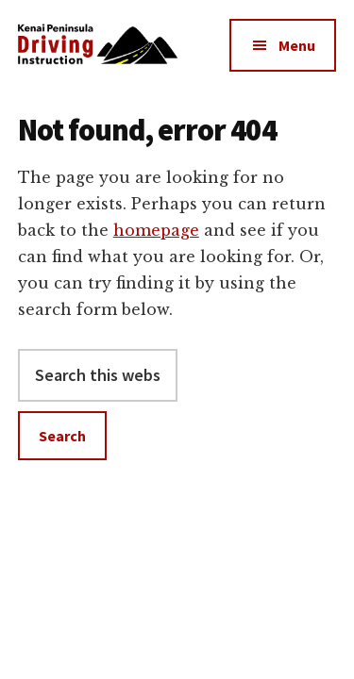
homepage (156, 230)
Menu (296, 45)
